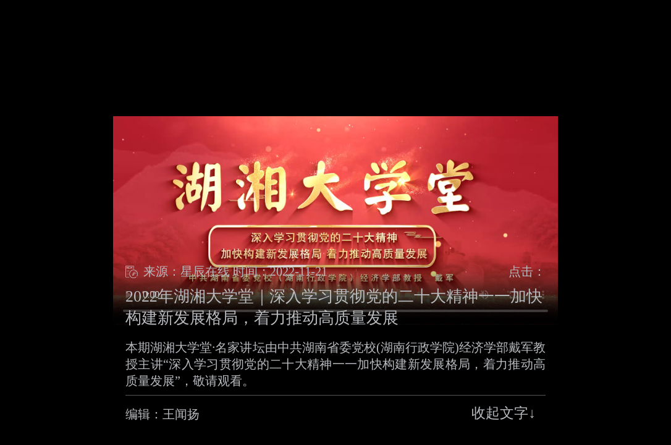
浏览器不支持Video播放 (335, 220)
